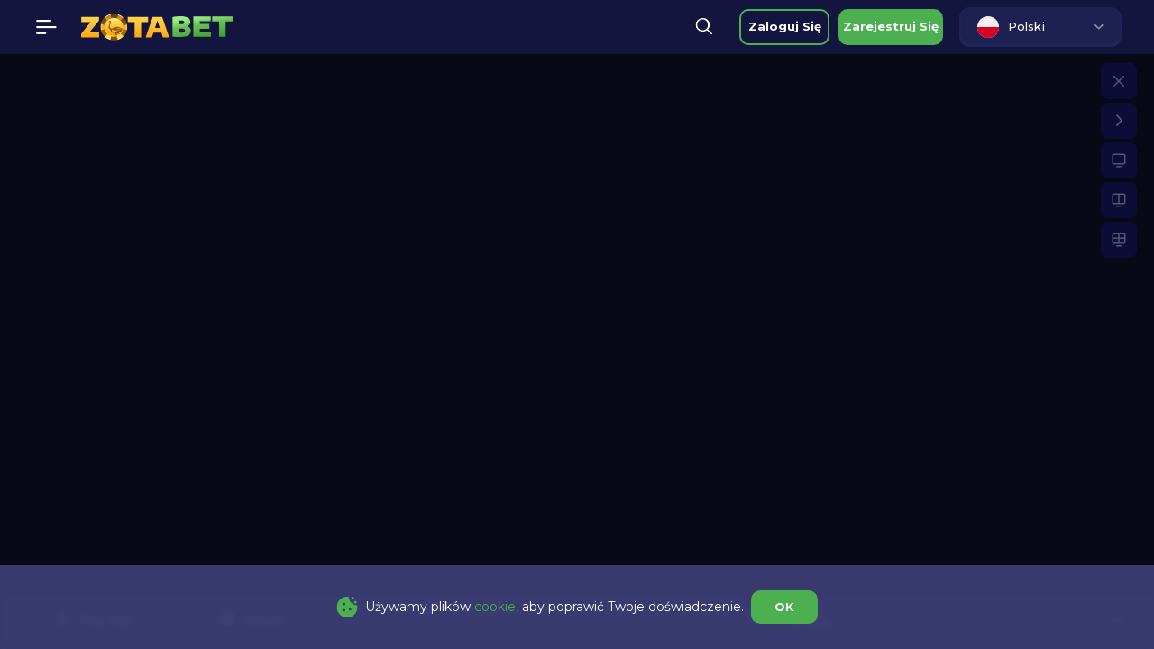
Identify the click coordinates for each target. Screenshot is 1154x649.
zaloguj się (784, 26)
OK (784, 606)
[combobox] (1040, 27)
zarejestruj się (891, 26)
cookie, (496, 607)
